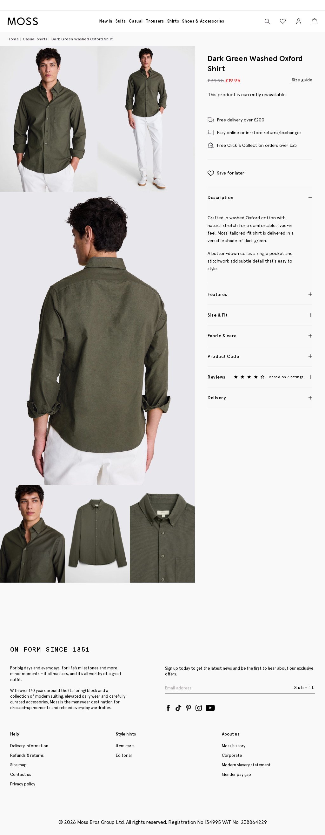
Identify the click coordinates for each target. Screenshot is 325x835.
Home (13, 39)
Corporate (232, 755)
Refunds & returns (27, 755)
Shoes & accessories (203, 21)
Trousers (155, 21)
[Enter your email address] (229, 688)
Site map (18, 765)
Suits (121, 21)
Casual (136, 21)
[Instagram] (199, 706)
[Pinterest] (188, 706)
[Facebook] (168, 706)
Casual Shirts (35, 39)
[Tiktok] (178, 706)
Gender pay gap (236, 774)
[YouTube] (210, 706)
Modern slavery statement (246, 765)
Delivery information (29, 746)
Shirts (173, 21)
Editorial (124, 755)
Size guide (302, 79)
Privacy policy (22, 784)
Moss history (233, 746)
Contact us (20, 774)
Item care (125, 746)
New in (105, 21)
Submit (304, 687)
